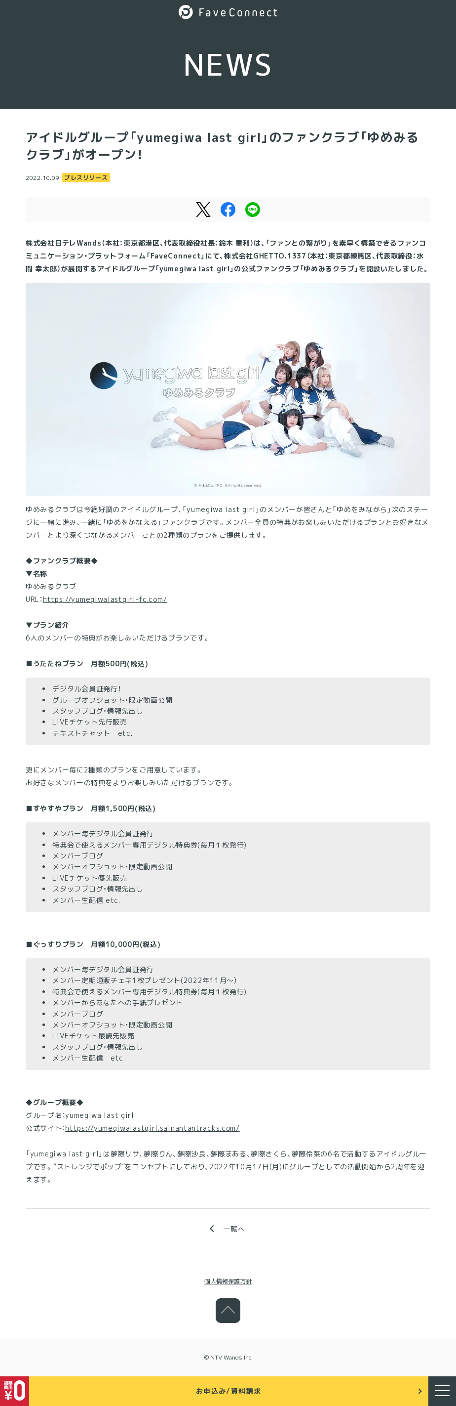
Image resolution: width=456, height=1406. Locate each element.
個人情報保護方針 (228, 1281)
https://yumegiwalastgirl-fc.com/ (105, 599)
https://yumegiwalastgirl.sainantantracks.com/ (152, 1128)
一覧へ (234, 1229)
